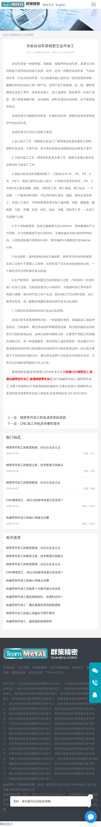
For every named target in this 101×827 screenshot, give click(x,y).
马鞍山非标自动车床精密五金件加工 (31, 758)
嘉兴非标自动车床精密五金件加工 (30, 728)
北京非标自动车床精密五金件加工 (39, 683)
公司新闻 (28, 34)
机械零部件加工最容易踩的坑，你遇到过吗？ (34, 596)
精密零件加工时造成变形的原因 (43, 417)
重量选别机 (19, 672)
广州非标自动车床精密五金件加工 (30, 768)
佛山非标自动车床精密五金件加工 (30, 773)
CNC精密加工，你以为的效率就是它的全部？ (35, 500)
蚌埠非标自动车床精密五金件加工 (30, 753)
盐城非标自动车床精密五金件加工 (30, 708)
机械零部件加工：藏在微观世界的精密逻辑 (33, 605)
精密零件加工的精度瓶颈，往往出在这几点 (33, 447)
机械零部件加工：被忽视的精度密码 (29, 621)
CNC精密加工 (57, 794)
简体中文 (48, 5)
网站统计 (6, 824)
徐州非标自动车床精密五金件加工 (35, 693)
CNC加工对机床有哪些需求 (40, 423)
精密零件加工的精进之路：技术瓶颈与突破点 (34, 465)
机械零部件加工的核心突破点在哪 (27, 517)
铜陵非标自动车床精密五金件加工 (30, 763)
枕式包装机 (36, 672)
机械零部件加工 (79, 794)
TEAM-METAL (55, 672)
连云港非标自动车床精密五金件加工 (31, 703)
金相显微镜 (39, 667)
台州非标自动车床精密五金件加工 (30, 743)
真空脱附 (24, 667)
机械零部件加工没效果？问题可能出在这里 (33, 588)
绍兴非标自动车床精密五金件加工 (30, 733)
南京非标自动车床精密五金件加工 (38, 688)
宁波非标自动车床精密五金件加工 (30, 723)
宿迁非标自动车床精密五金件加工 (30, 718)
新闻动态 (16, 34)
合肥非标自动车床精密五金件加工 (30, 748)
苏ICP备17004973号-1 (72, 784)
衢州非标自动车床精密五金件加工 (30, 738)
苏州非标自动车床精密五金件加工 (33, 698)
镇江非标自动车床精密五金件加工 (30, 713)
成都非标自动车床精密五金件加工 (30, 778)
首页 (5, 34)
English (60, 5)
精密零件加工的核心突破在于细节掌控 (30, 613)
